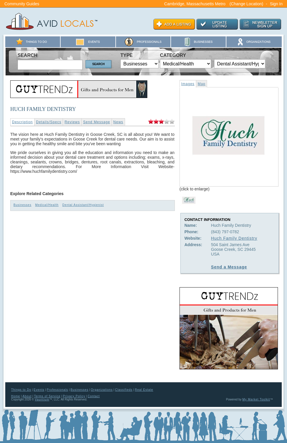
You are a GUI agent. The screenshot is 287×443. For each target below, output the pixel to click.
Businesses (22, 205)
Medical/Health (47, 205)
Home (15, 396)
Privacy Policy (74, 396)
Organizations (102, 389)
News (118, 122)
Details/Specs (48, 122)
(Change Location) (246, 3)
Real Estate (144, 389)
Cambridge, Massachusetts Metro (195, 3)
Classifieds (123, 389)
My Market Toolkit (256, 399)
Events (39, 389)
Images (187, 84)
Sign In (276, 3)
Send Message (96, 122)
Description (22, 122)
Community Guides (21, 3)
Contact (94, 396)
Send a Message (229, 267)
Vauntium (42, 399)
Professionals (57, 389)
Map (201, 84)
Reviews (72, 122)
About (27, 396)
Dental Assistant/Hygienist (83, 205)
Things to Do (21, 389)
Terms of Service (47, 396)
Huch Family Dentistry (234, 238)
